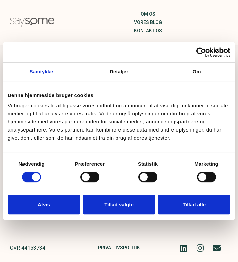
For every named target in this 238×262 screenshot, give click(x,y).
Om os (148, 14)
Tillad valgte (119, 204)
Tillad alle (194, 204)
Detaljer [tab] (119, 71)
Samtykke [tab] (41, 71)
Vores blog (148, 22)
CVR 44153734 (27, 248)
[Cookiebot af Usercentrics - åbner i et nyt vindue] (201, 52)
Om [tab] (196, 71)
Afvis (44, 204)
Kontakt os (148, 30)
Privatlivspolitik (119, 247)
